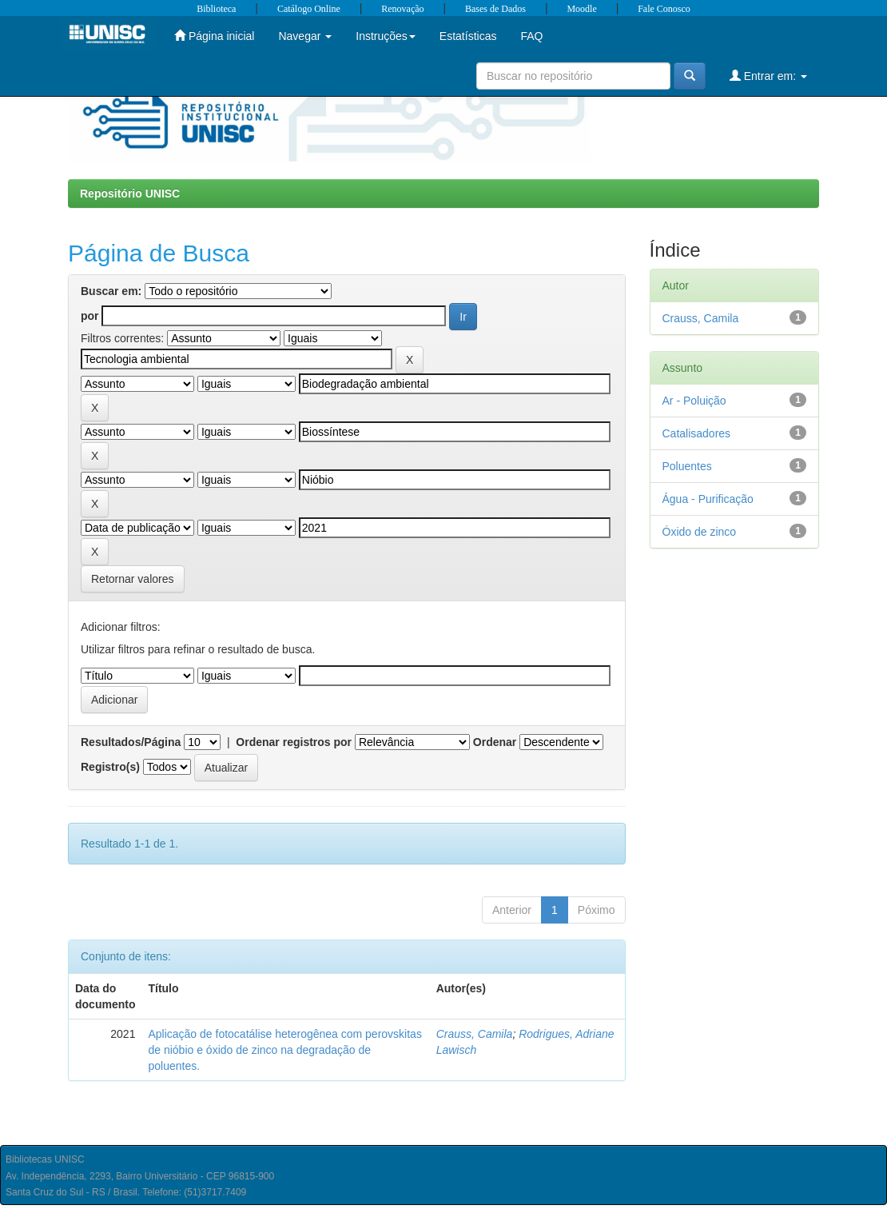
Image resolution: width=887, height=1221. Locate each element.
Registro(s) (110, 766)
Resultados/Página (131, 742)
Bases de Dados (495, 9)
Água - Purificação (708, 499)
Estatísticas (468, 36)
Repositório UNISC (130, 193)
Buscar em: (111, 291)
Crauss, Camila (474, 1033)
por (90, 315)
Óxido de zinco (699, 531)
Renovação (402, 9)
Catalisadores (696, 433)
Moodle (581, 9)
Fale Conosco (664, 9)
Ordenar (494, 742)
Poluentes (687, 466)
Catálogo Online (308, 9)
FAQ (531, 36)
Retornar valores (132, 579)
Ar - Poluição (694, 400)
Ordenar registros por (294, 742)
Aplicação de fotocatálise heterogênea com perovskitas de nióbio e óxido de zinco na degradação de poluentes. (284, 1049)
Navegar (305, 36)
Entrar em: (768, 75)
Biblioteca (216, 9)
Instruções (386, 36)
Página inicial (214, 35)
